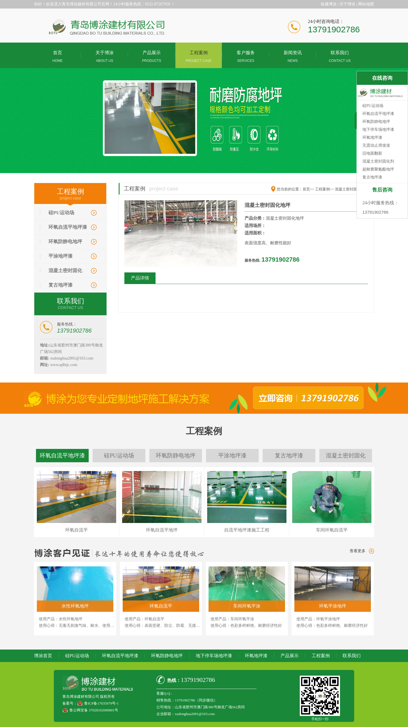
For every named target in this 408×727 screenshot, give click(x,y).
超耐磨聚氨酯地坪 (378, 169)
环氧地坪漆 (256, 655)
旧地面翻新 (372, 153)
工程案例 (321, 655)
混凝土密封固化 (65, 270)
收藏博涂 (329, 4)
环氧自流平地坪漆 (67, 227)
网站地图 (366, 4)
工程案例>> (324, 189)
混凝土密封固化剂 (378, 161)
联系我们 (352, 655)
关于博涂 (347, 4)
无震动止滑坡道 (376, 145)
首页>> (308, 189)
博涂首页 (43, 655)
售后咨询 (382, 190)
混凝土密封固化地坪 (351, 189)
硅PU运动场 (61, 212)
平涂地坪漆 (60, 256)
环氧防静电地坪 (65, 241)
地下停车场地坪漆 (214, 655)
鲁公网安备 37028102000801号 (93, 710)
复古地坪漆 (60, 285)
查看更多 (358, 551)
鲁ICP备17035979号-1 (101, 703)
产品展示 (289, 655)
